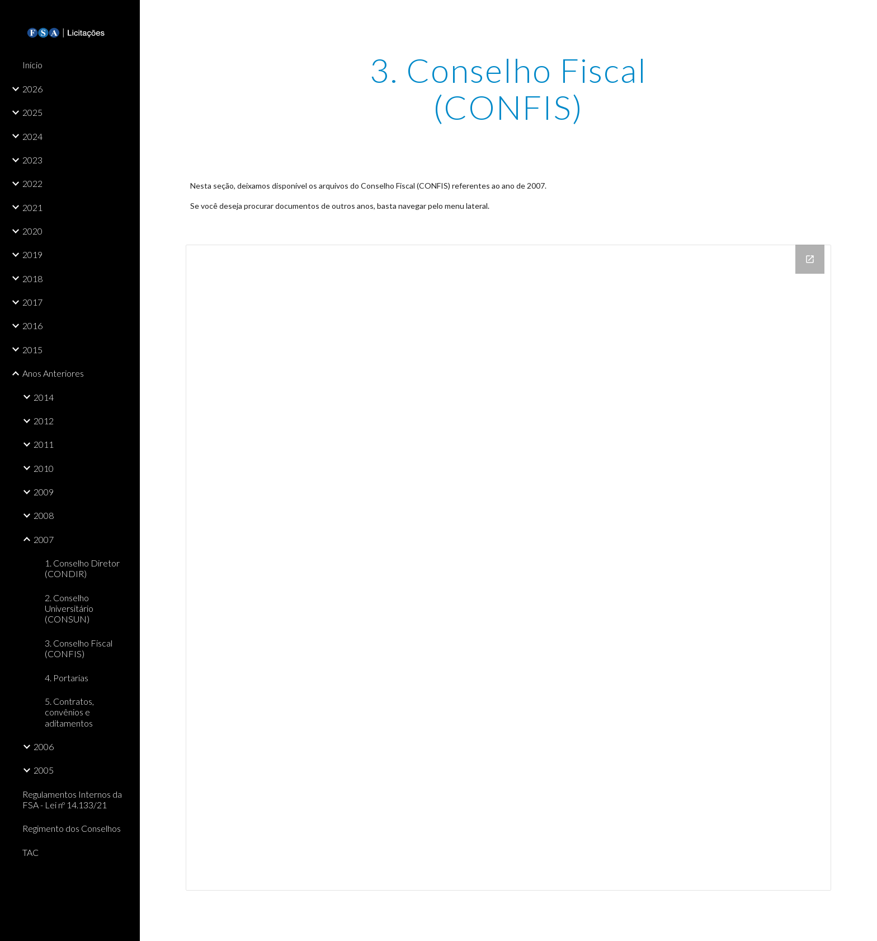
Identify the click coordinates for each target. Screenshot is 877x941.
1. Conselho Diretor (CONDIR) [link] (82, 568)
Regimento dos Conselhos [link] (71, 828)
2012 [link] (44, 420)
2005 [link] (44, 770)
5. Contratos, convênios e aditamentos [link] (69, 712)
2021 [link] (32, 207)
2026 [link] (32, 88)
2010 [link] (44, 468)
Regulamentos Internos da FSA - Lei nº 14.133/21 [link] (72, 799)
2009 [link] (44, 491)
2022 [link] (32, 183)
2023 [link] (32, 160)
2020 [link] (32, 231)
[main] (508, 88)
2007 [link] (44, 539)
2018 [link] (32, 278)
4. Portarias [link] (66, 677)
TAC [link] (30, 852)
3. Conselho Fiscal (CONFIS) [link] (78, 648)
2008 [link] (44, 515)
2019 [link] (32, 254)
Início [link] (32, 64)
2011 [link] (44, 444)
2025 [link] (32, 112)
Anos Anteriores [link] (53, 373)
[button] (863, 15)
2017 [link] (32, 302)
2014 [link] (44, 397)
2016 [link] (32, 325)
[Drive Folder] (508, 568)
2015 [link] (32, 349)
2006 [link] (44, 746)
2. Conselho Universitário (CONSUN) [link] (69, 608)
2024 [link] (32, 136)
